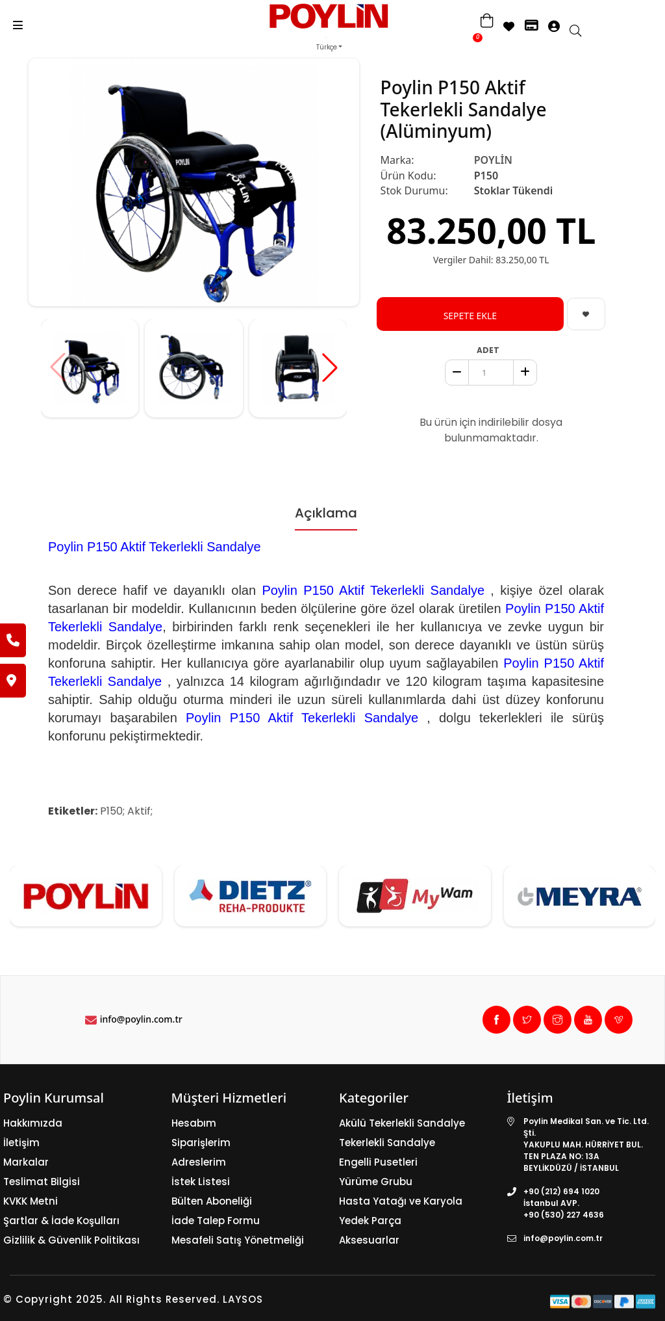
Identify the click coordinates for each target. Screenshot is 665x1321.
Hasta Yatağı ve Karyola (400, 1201)
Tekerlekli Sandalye (387, 1142)
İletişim (21, 1142)
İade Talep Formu (215, 1220)
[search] (582, 32)
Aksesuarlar (369, 1240)
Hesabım (193, 1123)
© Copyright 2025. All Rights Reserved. (111, 1299)
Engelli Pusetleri (378, 1162)
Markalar (26, 1162)
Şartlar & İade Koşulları (61, 1220)
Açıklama (326, 513)
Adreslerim (198, 1162)
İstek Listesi (200, 1181)
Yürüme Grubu (375, 1181)
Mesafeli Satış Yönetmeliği (237, 1240)
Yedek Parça (370, 1220)
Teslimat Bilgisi (41, 1181)
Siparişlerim (201, 1142)
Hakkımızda (32, 1123)
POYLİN (493, 160)
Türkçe (326, 47)
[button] (330, 367)
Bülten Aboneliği (211, 1201)
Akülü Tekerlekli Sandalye (402, 1123)
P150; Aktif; (126, 811)
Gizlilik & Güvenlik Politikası (71, 1240)
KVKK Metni (30, 1201)
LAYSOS (241, 1299)
